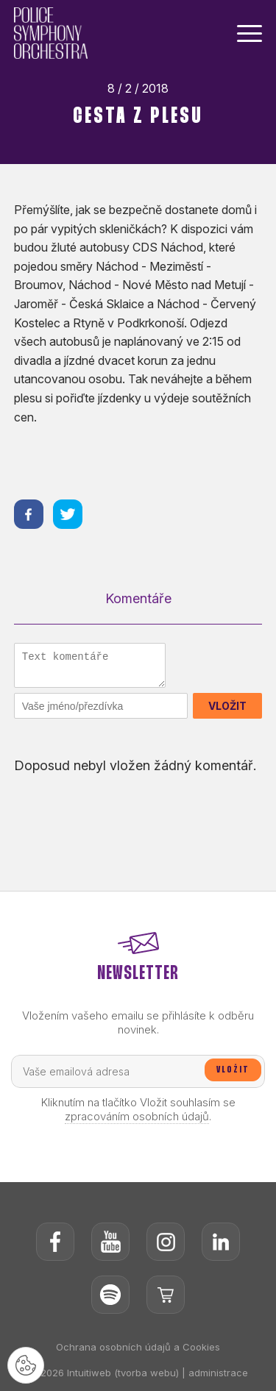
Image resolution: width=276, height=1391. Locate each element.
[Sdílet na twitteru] (67, 514)
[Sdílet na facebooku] (28, 514)
